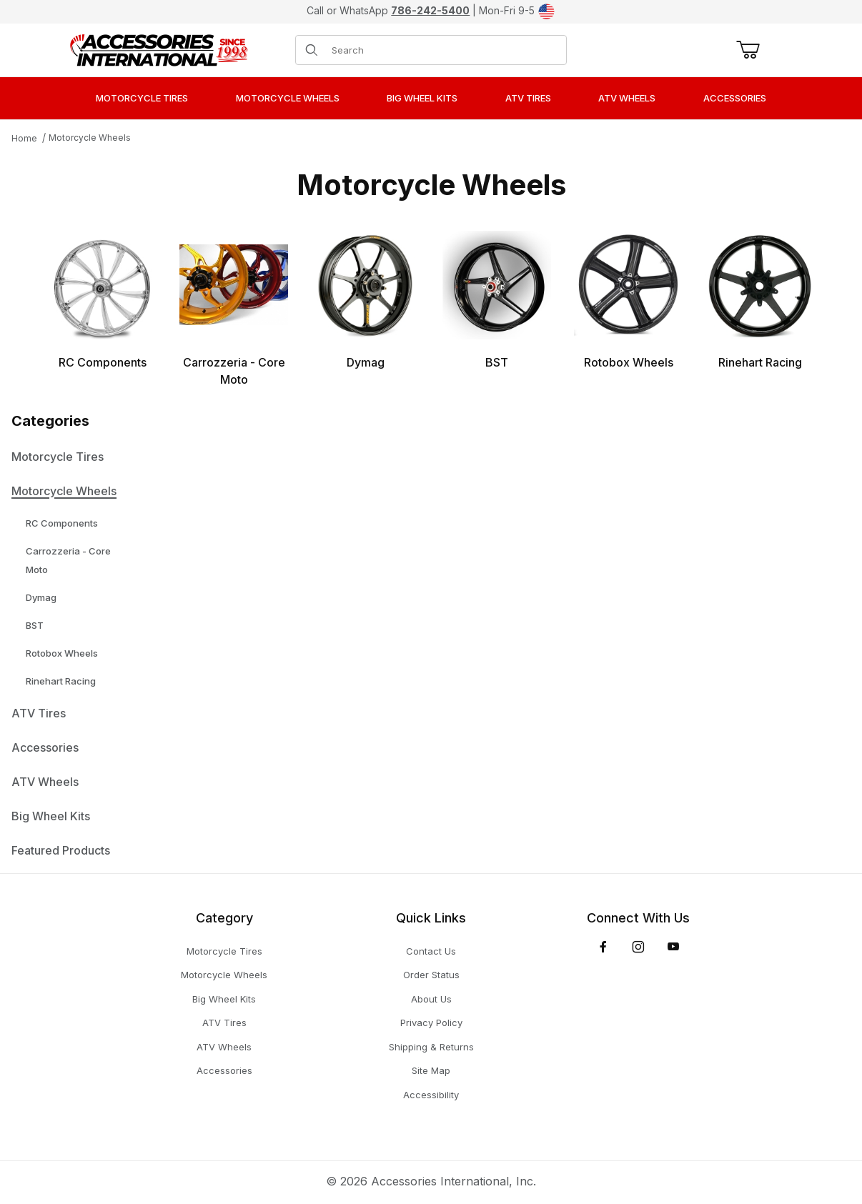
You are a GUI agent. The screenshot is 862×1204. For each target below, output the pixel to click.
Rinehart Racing (61, 681)
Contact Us (431, 951)
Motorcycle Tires (57, 456)
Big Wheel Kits (50, 816)
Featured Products (60, 850)
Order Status (431, 974)
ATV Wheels (45, 782)
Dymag (41, 597)
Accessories (45, 747)
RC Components (62, 523)
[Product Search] (445, 50)
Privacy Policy (431, 1022)
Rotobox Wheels (62, 653)
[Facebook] (603, 946)
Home (24, 138)
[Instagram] (638, 946)
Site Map (431, 1070)
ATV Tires (38, 713)
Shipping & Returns (431, 1047)
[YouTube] (673, 946)
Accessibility (431, 1094)
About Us (431, 999)
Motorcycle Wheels (90, 137)
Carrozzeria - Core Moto (68, 560)
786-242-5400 (430, 10)
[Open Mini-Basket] (745, 50)
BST (35, 625)
